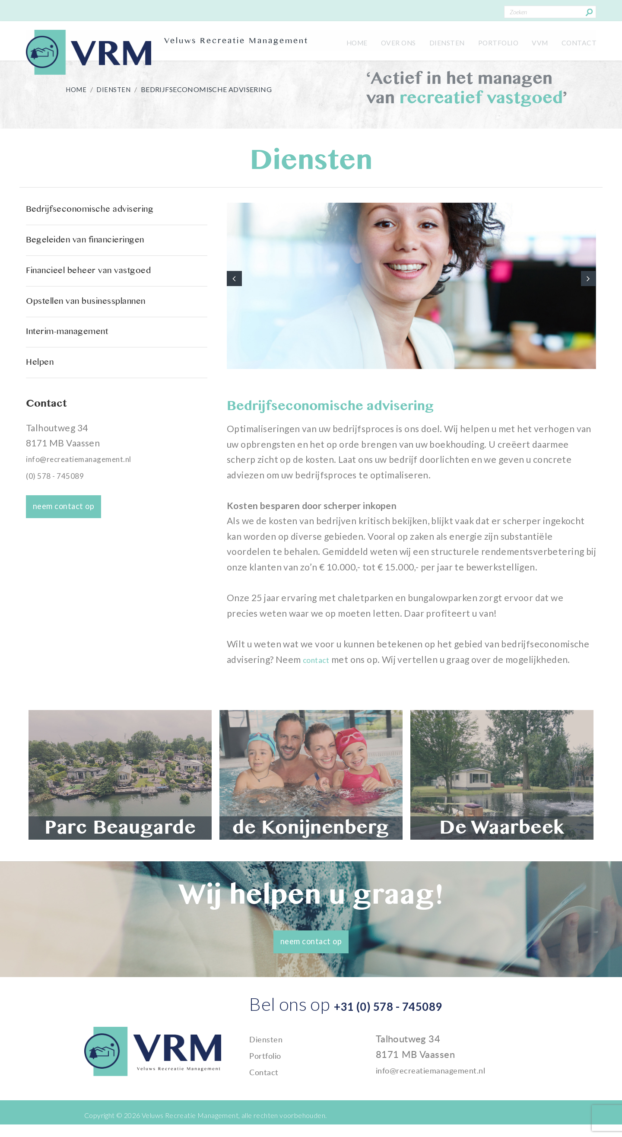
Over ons (381, 40)
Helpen (43, 419)
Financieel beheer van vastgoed (102, 298)
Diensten (433, 40)
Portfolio (488, 40)
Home (335, 40)
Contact (577, 40)
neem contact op (71, 565)
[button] (235, 285)
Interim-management (76, 378)
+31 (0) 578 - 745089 (419, 1022)
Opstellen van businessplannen (100, 338)
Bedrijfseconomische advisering (103, 218)
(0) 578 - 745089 (60, 536)
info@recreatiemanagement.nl (91, 519)
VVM (534, 40)
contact (320, 678)
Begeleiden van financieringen (98, 258)
